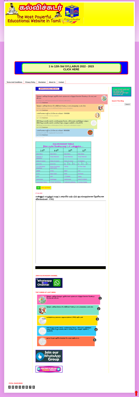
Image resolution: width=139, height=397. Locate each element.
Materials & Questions (39, 157)
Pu (74, 164)
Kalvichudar (39, 179)
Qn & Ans (39, 164)
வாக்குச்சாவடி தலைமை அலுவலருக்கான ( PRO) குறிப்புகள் (65, 317)
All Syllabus (81, 161)
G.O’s (38, 173)
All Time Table (82, 166)
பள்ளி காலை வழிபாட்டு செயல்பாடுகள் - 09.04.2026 (53, 130)
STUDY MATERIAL (55, 182)
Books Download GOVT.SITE (55, 167)
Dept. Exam (53, 173)
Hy (69, 164)
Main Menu (39, 154)
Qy (65, 164)
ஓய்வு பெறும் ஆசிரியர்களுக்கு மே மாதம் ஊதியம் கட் (63, 338)
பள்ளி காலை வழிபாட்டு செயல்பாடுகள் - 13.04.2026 (53, 113)
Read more (45, 102)
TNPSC (66, 166)
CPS (37, 176)
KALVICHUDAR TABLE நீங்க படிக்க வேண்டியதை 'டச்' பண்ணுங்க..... (63, 145)
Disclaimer (42, 82)
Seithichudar (67, 179)
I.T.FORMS (67, 176)
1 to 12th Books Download (40, 167)
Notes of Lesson (40, 161)
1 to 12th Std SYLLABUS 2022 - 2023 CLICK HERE (71, 68)
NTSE (52, 171)
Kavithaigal (53, 179)
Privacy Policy (30, 82)
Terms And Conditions (14, 82)
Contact (61, 82)
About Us (52, 82)
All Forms (80, 173)
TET (79, 171)
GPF (51, 176)
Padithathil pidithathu (70, 182)
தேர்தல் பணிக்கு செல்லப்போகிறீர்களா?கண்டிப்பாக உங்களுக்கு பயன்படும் (61, 106)
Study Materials (54, 156)
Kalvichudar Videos (41, 182)
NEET (66, 171)
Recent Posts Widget (40, 137)
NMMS (38, 171)
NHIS (65, 173)
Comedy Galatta (82, 182)
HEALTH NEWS (82, 179)
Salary (80, 176)
